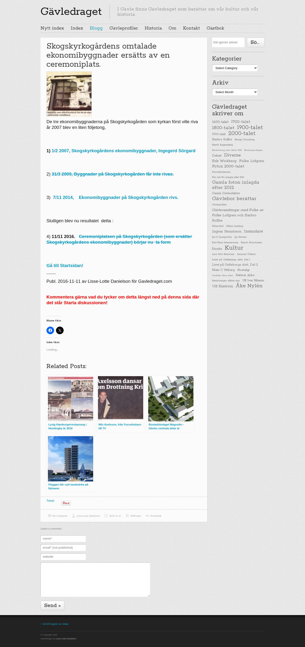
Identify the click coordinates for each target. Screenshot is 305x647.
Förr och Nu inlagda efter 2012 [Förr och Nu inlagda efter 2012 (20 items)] (228, 177)
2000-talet (135, 515)
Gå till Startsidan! (64, 265)
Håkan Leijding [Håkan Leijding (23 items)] (234, 226)
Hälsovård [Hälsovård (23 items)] (218, 226)
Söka (256, 42)
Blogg (96, 28)
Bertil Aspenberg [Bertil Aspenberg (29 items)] (222, 145)
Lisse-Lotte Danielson (88, 515)
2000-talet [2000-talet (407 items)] (241, 133)
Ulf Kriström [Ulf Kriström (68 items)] (222, 286)
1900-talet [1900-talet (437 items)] (250, 127)
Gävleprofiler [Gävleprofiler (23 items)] (219, 204)
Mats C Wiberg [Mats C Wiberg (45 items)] (223, 270)
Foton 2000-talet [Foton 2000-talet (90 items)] (228, 166)
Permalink (155, 515)
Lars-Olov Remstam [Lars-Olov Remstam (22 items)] (223, 254)
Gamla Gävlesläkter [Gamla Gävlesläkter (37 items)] (226, 193)
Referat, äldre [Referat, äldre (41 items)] (245, 275)
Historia (153, 28)
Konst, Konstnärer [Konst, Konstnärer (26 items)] (251, 242)
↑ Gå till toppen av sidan (54, 623)
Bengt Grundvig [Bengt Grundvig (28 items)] (244, 139)
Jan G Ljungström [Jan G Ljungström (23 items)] (222, 237)
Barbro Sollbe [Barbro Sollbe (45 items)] (222, 139)
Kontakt (191, 28)
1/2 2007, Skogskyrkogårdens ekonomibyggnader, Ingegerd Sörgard (123, 150)
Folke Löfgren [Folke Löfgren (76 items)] (251, 161)
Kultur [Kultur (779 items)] (234, 248)
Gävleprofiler (123, 28)
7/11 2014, (66, 197)
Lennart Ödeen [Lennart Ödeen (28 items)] (246, 254)
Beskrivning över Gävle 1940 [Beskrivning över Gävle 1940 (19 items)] (227, 150)
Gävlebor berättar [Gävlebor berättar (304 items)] (234, 198)
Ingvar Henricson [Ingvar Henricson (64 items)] (226, 231)
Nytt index (52, 28)
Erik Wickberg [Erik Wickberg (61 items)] (224, 161)
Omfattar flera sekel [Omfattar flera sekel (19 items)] (222, 275)
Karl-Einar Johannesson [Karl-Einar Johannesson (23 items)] (225, 242)
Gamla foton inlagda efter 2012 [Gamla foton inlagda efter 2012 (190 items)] (235, 185)
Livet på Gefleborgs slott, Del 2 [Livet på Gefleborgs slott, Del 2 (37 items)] (235, 265)
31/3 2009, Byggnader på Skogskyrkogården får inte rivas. (113, 174)
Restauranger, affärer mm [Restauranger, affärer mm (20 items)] (226, 280)
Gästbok (215, 28)
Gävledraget (71, 12)
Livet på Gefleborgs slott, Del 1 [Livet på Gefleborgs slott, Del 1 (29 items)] (231, 259)
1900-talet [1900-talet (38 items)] (219, 134)
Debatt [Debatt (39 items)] (217, 156)
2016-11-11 (115, 515)
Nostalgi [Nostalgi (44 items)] (243, 270)
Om (172, 28)
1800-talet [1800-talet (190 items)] (223, 128)
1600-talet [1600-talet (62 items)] (220, 122)
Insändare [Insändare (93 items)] (253, 231)
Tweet (50, 500)
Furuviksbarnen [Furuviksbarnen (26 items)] (221, 172)
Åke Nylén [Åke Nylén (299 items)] (249, 285)
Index (77, 28)
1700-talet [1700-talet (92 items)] (240, 121)
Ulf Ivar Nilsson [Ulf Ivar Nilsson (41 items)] (253, 280)
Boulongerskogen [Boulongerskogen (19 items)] (253, 150)
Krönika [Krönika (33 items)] (217, 249)
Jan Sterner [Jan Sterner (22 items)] (240, 237)
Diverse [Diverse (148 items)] (232, 155)
